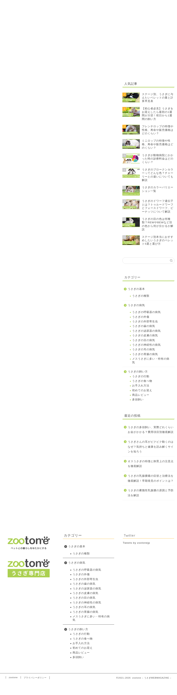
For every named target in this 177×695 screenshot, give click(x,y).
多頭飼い (138, 399)
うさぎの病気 (136, 305)
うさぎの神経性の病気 (146, 344)
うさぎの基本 (136, 289)
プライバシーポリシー (35, 677)
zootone (13, 677)
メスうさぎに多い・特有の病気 (150, 360)
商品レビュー (140, 395)
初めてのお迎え (142, 390)
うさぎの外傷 (140, 316)
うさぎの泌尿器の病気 (146, 330)
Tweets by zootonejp (136, 542)
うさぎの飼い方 (138, 371)
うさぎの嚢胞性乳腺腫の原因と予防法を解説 (151, 493)
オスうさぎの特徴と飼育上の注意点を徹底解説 (151, 464)
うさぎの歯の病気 (143, 326)
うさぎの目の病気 (143, 340)
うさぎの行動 (140, 376)
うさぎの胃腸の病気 (145, 354)
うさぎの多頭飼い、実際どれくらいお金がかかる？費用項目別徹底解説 (151, 430)
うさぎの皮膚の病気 (145, 335)
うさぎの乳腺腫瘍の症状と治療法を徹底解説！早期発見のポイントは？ (151, 478)
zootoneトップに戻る (145, 6)
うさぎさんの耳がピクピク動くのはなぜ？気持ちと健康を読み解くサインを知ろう (151, 446)
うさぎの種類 (140, 295)
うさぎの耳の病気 (143, 349)
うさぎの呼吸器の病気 (146, 312)
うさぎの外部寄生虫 (145, 321)
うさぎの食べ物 (142, 381)
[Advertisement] (147, 46)
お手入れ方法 (140, 385)
